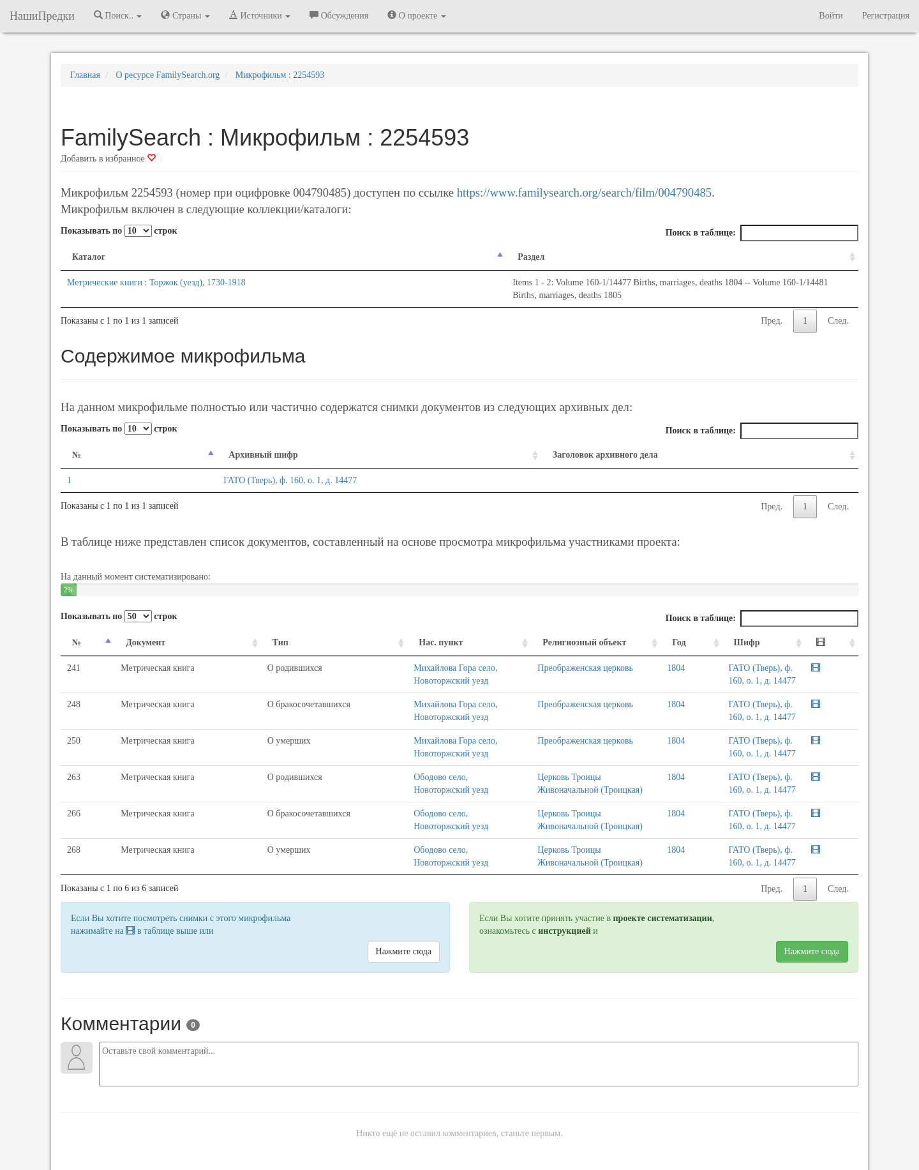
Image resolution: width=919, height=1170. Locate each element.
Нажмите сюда (403, 900)
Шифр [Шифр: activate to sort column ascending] (695, 629)
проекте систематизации (662, 867)
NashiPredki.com (242, 1163)
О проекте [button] (416, 15)
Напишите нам (307, 1163)
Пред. (771, 308)
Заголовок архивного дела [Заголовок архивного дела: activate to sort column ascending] (588, 442)
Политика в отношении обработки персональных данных (599, 1163)
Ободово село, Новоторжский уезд (358, 764)
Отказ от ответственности (435, 1163)
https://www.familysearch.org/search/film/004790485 (584, 192)
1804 (647, 655)
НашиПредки (42, 16)
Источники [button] (259, 15)
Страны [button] (185, 15)
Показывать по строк (119, 231)
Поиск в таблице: (762, 233)
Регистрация (885, 15)
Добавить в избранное (108, 158)
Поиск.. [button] (118, 15)
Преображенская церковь (493, 655)
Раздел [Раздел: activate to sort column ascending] (327, 257)
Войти (830, 15)
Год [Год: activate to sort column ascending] (650, 629)
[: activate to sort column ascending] (841, 630)
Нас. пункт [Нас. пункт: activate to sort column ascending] (320, 629)
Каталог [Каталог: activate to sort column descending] (88, 257)
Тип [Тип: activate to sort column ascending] (205, 629)
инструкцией (564, 880)
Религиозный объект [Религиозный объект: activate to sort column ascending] (492, 629)
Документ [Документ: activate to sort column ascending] (126, 629)
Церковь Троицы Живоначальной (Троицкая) (530, 764)
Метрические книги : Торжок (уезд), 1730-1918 (156, 282)
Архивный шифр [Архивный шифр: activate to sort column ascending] (189, 442)
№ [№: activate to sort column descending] (76, 442)
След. (838, 308)
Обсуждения (339, 15)
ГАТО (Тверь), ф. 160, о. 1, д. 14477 (216, 467)
